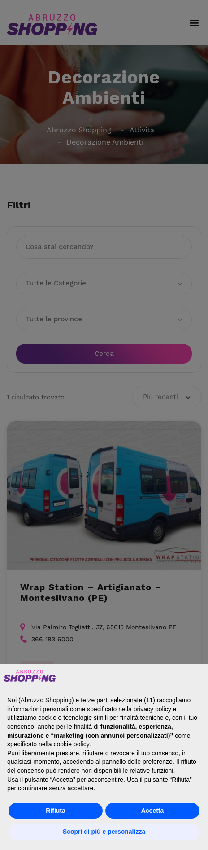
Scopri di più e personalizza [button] (104, 831)
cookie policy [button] (71, 744)
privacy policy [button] (152, 709)
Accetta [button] (152, 810)
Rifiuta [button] (55, 810)
